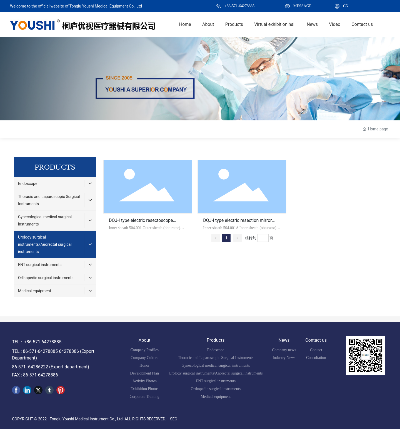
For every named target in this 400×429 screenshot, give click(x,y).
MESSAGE (302, 6)
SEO (173, 419)
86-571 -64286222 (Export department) (50, 367)
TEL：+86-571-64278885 (36, 341)
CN (345, 6)
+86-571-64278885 (239, 6)
